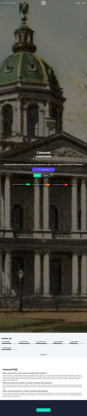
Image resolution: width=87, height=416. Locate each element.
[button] (2, 3)
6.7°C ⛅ (72, 184)
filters (45, 175)
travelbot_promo (45, 169)
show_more (43, 354)
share (78, 3)
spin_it (37, 175)
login (83, 3)
